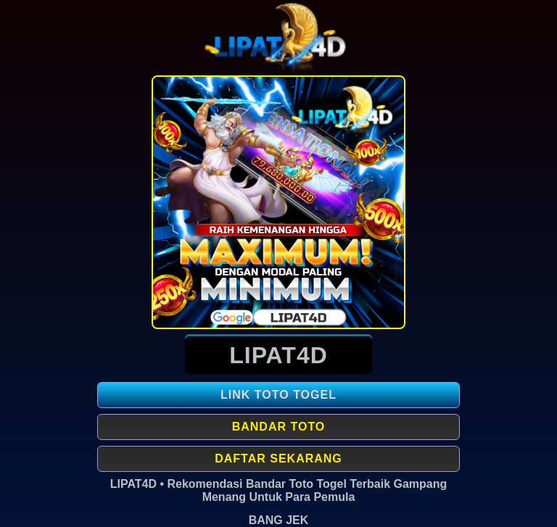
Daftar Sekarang (278, 458)
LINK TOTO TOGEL (278, 395)
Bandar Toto (279, 426)
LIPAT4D (278, 355)
